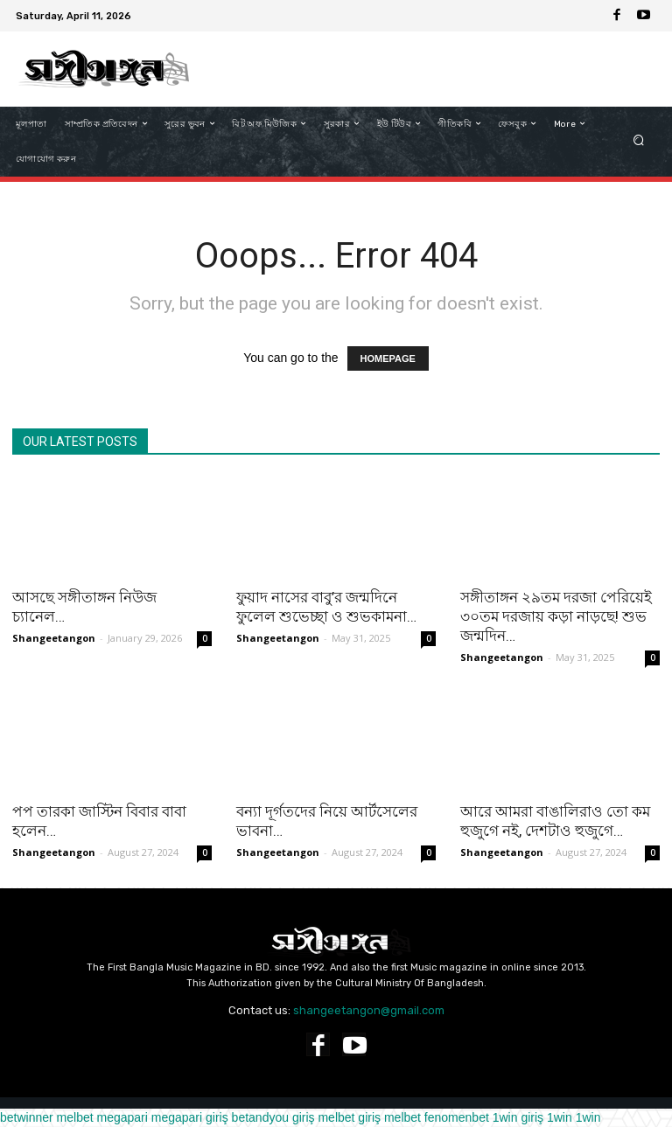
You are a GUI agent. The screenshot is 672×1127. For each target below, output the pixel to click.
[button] (639, 141)
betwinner (26, 1117)
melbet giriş (349, 1117)
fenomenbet (456, 1117)
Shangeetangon (53, 637)
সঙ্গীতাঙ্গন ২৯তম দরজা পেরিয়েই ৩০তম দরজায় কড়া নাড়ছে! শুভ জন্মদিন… (556, 616)
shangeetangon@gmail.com (368, 1010)
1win (559, 1117)
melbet (75, 1117)
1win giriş (518, 1117)
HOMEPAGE (388, 358)
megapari (122, 1117)
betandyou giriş (273, 1117)
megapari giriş (189, 1117)
